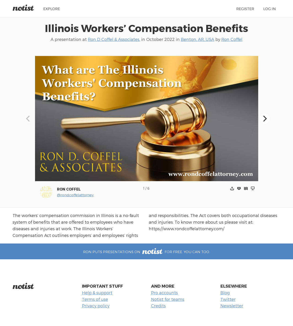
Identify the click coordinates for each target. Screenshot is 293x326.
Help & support (97, 292)
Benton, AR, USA (197, 39)
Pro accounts (164, 292)
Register (245, 8)
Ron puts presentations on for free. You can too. (146, 251)
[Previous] (29, 119)
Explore (51, 8)
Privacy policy (95, 305)
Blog (225, 292)
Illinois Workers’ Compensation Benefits (146, 28)
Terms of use (95, 299)
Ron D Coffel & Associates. (114, 39)
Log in (269, 8)
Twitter (228, 299)
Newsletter (231, 305)
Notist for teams (167, 299)
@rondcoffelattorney (75, 195)
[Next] (265, 119)
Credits (158, 305)
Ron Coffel (231, 39)
